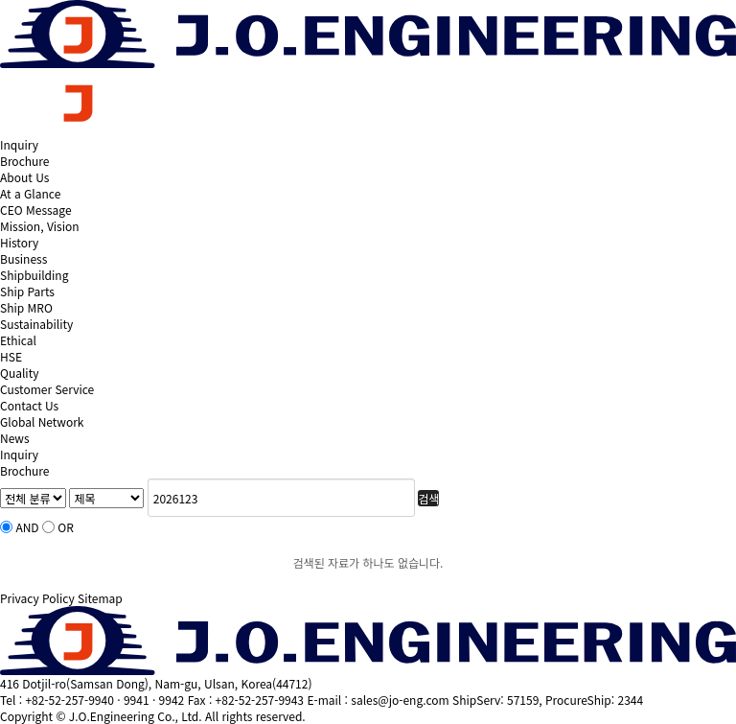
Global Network (41, 421)
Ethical (18, 340)
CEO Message (36, 209)
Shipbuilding (34, 275)
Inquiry (19, 144)
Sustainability (36, 323)
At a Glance (30, 193)
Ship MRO (26, 307)
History (19, 242)
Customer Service (47, 389)
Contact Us (29, 405)
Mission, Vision (40, 226)
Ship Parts (27, 291)
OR (66, 527)
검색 (428, 498)
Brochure (24, 160)
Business (23, 258)
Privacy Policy (37, 598)
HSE (11, 356)
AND (26, 527)
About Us (24, 177)
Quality (19, 372)
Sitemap (100, 598)
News (15, 438)
